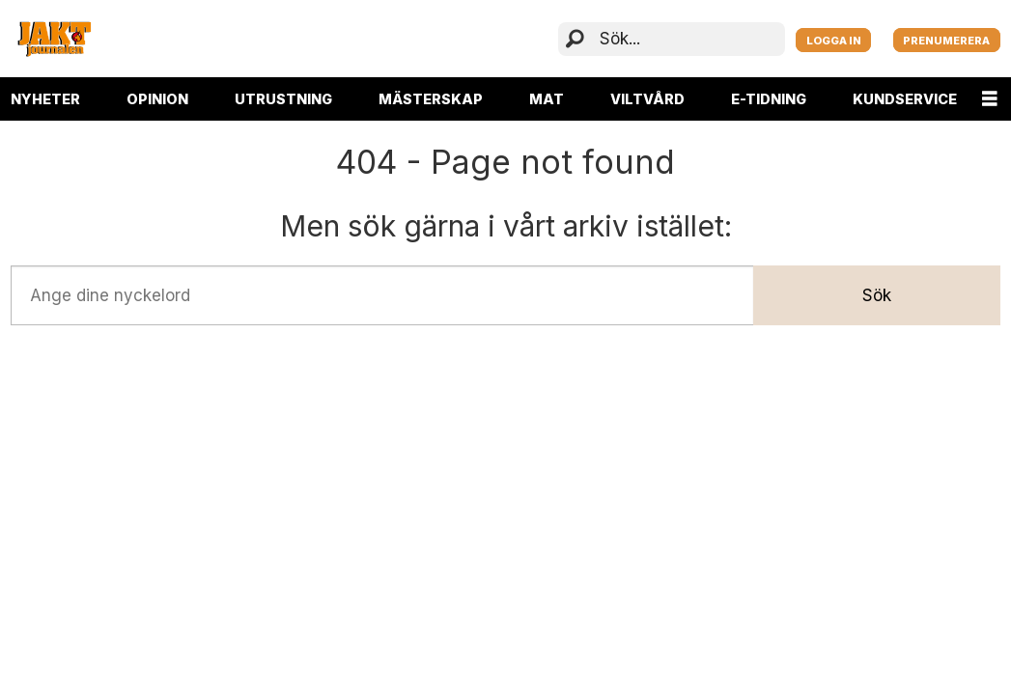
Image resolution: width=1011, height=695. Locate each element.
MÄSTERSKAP (431, 99)
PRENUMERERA (946, 40)
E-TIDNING (768, 99)
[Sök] (575, 39)
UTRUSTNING (283, 99)
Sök (876, 295)
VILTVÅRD (647, 99)
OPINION (157, 99)
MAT (546, 99)
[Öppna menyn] (989, 99)
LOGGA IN (833, 40)
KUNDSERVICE (905, 99)
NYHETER (45, 99)
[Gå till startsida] (54, 39)
